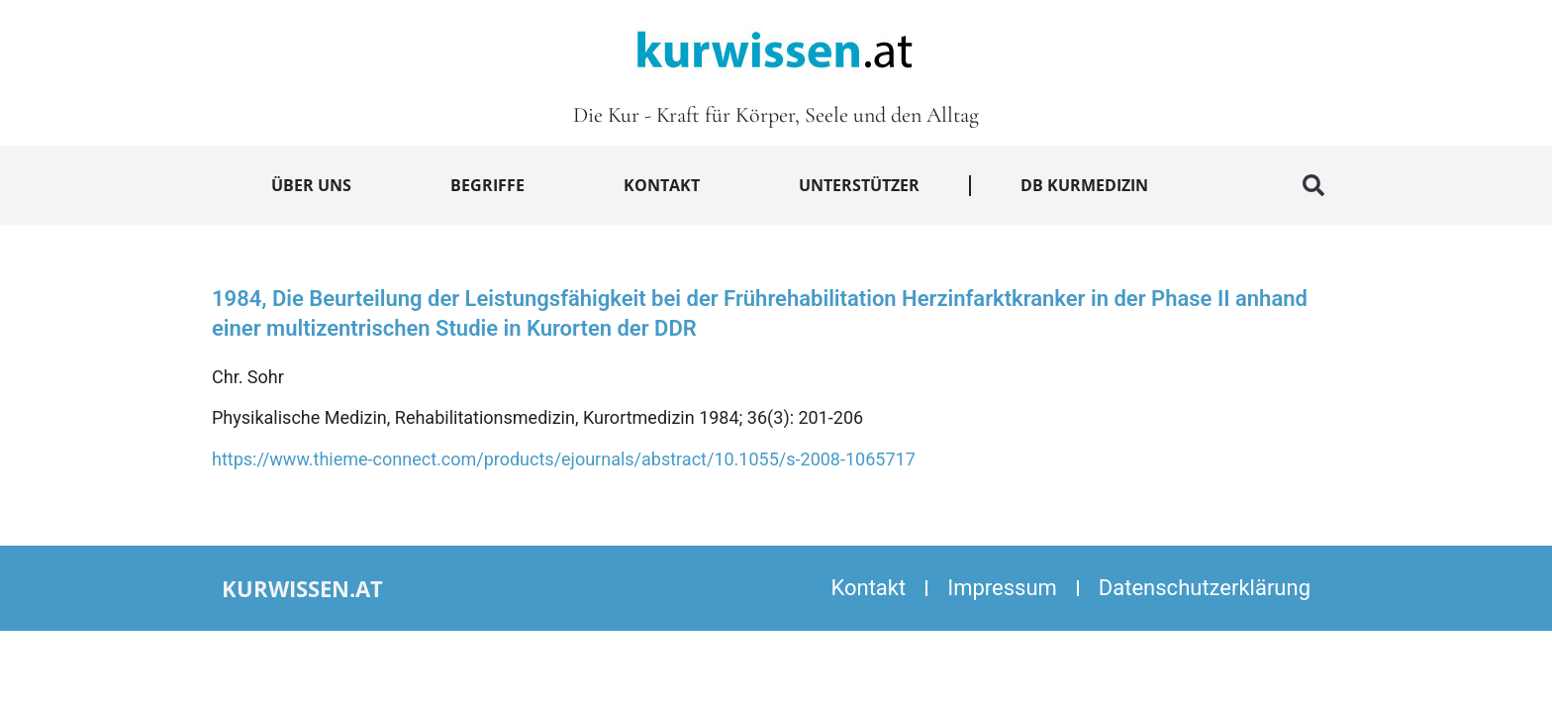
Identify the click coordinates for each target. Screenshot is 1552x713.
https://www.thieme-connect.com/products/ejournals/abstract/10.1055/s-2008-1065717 (564, 459)
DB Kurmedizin (1084, 185)
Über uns (311, 185)
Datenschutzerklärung (1204, 587)
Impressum (1002, 587)
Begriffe (487, 185)
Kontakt (662, 185)
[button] (1313, 185)
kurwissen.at (302, 588)
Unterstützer (859, 185)
